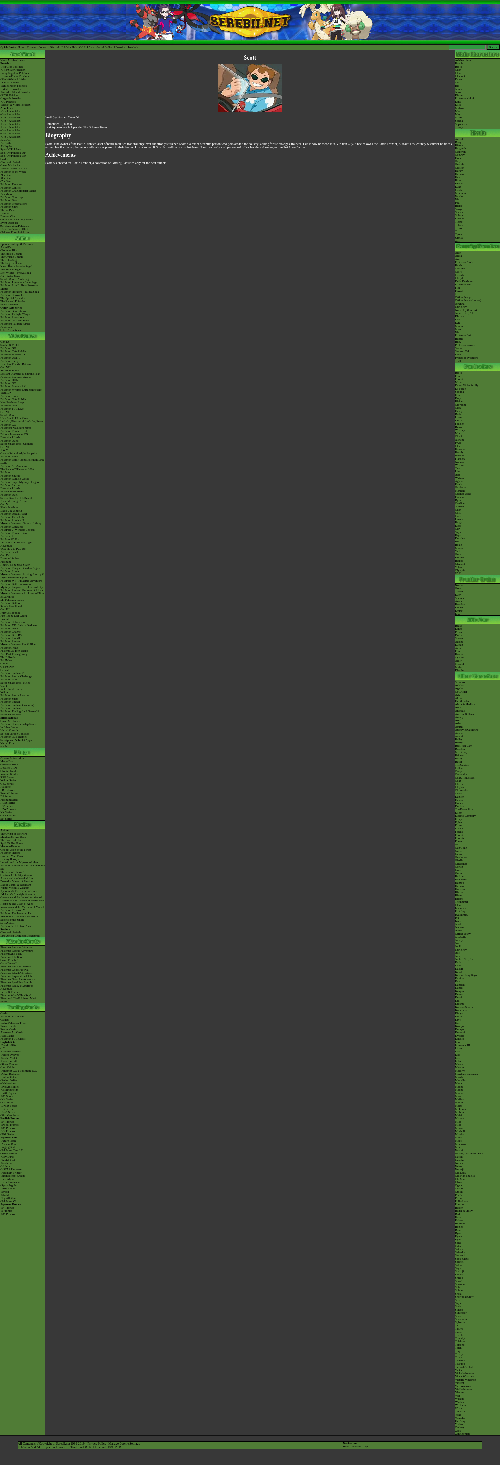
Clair (458, 446)
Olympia (460, 570)
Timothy (460, 1338)
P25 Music (6, 194)
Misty (458, 117)
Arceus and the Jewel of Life (16, 878)
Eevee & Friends (9, 992)
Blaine (459, 401)
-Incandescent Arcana (12, 1175)
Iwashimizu (461, 914)
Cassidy (459, 274)
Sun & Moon (7, 415)
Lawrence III (462, 1045)
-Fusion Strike (8, 1080)
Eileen (458, 812)
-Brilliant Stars (8, 1077)
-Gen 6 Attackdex (10, 127)
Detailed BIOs (8, 767)
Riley (458, 341)
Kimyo (459, 1013)
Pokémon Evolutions (12, 317)
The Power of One (10, 840)
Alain (458, 252)
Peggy (458, 1194)
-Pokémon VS (8, 1201)
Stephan (459, 218)
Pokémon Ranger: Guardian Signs (20, 568)
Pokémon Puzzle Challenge (16, 676)
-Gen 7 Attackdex (10, 130)
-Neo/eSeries (7, 1112)
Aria (457, 259)
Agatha (459, 481)
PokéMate (6, 660)
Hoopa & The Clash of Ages (16, 903)
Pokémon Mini (9, 679)
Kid (457, 1000)
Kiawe (459, 95)
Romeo (459, 1226)
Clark (458, 905)
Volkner (459, 506)
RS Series (5, 786)
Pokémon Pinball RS (12, 638)
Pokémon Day (8, 200)
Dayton (459, 799)
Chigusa (460, 787)
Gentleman (461, 857)
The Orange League (11, 256)
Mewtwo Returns (10, 846)
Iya (457, 917)
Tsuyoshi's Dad (464, 1366)
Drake (458, 420)
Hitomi (459, 898)
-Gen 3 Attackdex (10, 117)
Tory (457, 1351)
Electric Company (465, 815)
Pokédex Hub (69, 47)
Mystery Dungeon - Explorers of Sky (21, 587)
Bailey (459, 739)
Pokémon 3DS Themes (13, 736)
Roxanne (460, 449)
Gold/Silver (7, 666)
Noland (459, 585)
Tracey (459, 127)
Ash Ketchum (463, 60)
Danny (459, 411)
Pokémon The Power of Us (15, 913)
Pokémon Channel (10, 631)
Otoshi (459, 1191)
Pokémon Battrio (10, 603)
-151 (3, 1048)
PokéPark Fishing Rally (14, 654)
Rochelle (460, 1223)
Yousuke (460, 1417)
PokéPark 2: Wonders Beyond (17, 529)
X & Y (4, 450)
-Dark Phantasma (10, 1182)
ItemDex (5, 139)
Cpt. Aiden (461, 691)
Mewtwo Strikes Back (13, 836)
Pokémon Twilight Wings (15, 314)
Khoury (459, 316)
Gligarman (461, 863)
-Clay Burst (7, 1156)
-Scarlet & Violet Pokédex (15, 104)
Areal (458, 720)
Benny (459, 742)
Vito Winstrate (463, 1386)
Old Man (460, 1179)
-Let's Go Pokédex (11, 88)
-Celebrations (8, 1083)
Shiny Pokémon (9, 304)
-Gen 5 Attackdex (10, 124)
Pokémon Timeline (11, 184)
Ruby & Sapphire (10, 612)
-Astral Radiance (10, 1073)
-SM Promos (7, 1128)
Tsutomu (460, 1360)
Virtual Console (9, 730)
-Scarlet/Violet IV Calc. (13, 168)
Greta (458, 588)
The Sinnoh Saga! (10, 269)
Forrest (459, 290)
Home (21, 47)
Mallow (459, 108)
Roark (458, 484)
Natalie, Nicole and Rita (469, 1153)
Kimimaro (461, 1010)
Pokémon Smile (9, 396)
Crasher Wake (463, 493)
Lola (457, 319)
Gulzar (459, 873)
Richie (459, 205)
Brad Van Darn (463, 745)
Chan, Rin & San (465, 777)
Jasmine (459, 439)
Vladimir (460, 1392)
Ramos (459, 560)
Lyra (457, 322)
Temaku (459, 1335)
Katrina (459, 978)
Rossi (458, 1230)
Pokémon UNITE (10, 357)
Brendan (460, 748)
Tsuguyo (460, 1363)
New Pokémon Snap (12, 402)
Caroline (460, 268)
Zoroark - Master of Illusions (16, 881)
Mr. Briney (461, 752)
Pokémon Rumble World (14, 478)
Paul (457, 202)
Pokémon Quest (9, 440)
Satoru (459, 1265)
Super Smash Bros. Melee (15, 682)
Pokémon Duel (9, 494)
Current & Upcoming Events (16, 219)
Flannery (460, 458)
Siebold (459, 663)
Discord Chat (8, 216)
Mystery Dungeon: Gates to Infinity (20, 523)
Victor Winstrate (464, 1376)
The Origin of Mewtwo (13, 833)
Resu (458, 1217)
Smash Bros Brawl (11, 606)
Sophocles (461, 124)
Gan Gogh (461, 847)
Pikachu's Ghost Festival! (15, 969)
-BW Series (7, 1102)
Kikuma (459, 1003)
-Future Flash (8, 1140)
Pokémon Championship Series (18, 190)
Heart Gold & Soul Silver (15, 564)
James (458, 88)
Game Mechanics (10, 165)
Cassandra (461, 774)
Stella (458, 1306)
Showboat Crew (464, 1296)
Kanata (459, 971)
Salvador (460, 1252)
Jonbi (458, 946)
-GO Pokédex (8, 101)
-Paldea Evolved (9, 1054)
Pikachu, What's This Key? (15, 995)
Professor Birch (464, 262)
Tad (457, 1325)
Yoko (458, 1414)
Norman (460, 461)
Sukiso (459, 1309)
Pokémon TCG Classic (13, 1038)
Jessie (458, 92)
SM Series (6, 818)
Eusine (459, 828)
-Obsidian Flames (10, 1051)
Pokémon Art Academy (13, 466)
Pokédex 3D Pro (9, 539)
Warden (459, 1402)
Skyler (459, 1303)
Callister (460, 768)
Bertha (459, 654)
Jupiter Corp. (462, 313)
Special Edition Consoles (14, 733)
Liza (457, 471)
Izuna (458, 921)
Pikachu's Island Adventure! (16, 972)
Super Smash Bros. (11, 714)
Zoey (458, 240)
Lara (457, 1042)
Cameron (460, 151)
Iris (457, 85)
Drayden (460, 538)
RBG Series (7, 777)
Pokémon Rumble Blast (14, 533)
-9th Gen (5, 174)
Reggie (459, 338)
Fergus (459, 831)
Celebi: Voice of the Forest (15, 849)
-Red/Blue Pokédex (11, 66)
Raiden (459, 1207)
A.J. (457, 694)
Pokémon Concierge (12, 197)
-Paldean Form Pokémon (14, 232)
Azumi (459, 736)
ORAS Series (8, 815)
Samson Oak (462, 351)
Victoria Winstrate (465, 1379)
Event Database (9, 222)
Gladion (459, 167)
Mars (458, 329)
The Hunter (461, 901)
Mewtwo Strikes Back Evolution (19, 916)
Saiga (458, 1242)
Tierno (459, 221)
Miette (459, 189)
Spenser (459, 598)
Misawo (459, 1128)
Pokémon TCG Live (12, 408)
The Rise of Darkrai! (12, 871)
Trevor (459, 228)
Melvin (459, 1115)
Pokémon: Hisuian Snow (14, 320)
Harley (459, 170)
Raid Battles (7, 1035)
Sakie (458, 1245)
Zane (458, 1433)
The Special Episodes (12, 298)
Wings (458, 1408)
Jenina (458, 930)
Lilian (458, 1048)
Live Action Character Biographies (20, 935)
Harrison (460, 174)
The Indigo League (11, 253)
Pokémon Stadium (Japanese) (17, 705)
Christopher (462, 790)
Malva (458, 667)
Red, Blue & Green (11, 689)
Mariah (459, 1083)
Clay (457, 528)
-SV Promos (7, 1121)
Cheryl (459, 278)
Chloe (458, 73)
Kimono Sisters (464, 1007)
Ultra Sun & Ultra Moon (14, 418)
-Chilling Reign (9, 1089)
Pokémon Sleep (9, 361)
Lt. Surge (460, 388)
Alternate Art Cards (11, 1032)
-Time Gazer (7, 1188)
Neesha (459, 1163)
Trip (457, 231)
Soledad (459, 215)
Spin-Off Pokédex (10, 149)
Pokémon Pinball (10, 701)
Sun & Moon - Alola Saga (15, 279)
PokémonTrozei (9, 647)
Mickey (459, 1118)
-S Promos (6, 1210)
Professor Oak (463, 335)
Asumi (459, 726)
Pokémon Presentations (13, 203)
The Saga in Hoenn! (11, 263)
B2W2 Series (8, 809)
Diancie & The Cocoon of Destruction (22, 900)
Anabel (459, 601)
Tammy (459, 1331)
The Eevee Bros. (464, 809)
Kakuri (459, 968)
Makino (459, 1099)
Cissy (458, 407)
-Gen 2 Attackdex (10, 114)
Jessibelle (460, 936)
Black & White (9, 507)
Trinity (459, 1354)
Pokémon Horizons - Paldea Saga (19, 291)
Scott (458, 354)
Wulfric (459, 573)
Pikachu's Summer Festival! (16, 966)
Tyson (458, 234)
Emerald (5, 619)
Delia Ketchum (464, 281)
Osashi (459, 1188)
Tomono (460, 1344)
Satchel (459, 1261)
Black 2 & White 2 (11, 510)
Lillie (458, 104)
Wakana (459, 1398)
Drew (458, 158)
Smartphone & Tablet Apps (16, 740)
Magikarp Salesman (466, 1073)
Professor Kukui (464, 98)
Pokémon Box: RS (11, 634)
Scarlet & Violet (9, 345)
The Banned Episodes (12, 301)
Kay (457, 981)
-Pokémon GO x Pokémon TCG (18, 1070)
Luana (458, 417)
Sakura (459, 1249)
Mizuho (459, 1134)
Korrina (459, 557)
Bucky (459, 758)
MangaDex (6, 761)
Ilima (458, 180)
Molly (458, 1137)
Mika (458, 1121)
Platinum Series (9, 799)
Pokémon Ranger (10, 641)
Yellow (4, 692)
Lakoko (459, 1038)
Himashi (460, 889)
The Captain (462, 764)
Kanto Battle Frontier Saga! (16, 266)
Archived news (16, 60)
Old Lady (460, 1172)
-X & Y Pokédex (9, 82)
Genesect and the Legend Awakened (21, 897)
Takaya (459, 1328)
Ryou (458, 1233)
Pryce (458, 442)
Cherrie (459, 784)
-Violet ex (6, 1166)
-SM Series (6, 1096)
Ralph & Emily (464, 1210)
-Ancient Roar (8, 1143)
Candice (460, 503)
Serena (459, 120)
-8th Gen (5, 178)
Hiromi (459, 895)
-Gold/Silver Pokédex (12, 69)
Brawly (459, 452)
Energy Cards (8, 1029)
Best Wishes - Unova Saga (15, 272)
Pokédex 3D (7, 536)
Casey (458, 271)
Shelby (459, 1274)
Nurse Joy (461, 306)
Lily (457, 1051)
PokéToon (6, 326)
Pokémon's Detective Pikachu (17, 926)
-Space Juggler (8, 1185)
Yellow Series (8, 780)
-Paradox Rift (8, 1045)
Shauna (459, 212)
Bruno (458, 625)
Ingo (457, 613)
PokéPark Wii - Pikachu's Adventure (21, 580)
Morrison (460, 193)
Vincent (459, 1382)
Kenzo (459, 994)
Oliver (458, 1182)
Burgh (458, 522)
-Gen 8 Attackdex (10, 133)
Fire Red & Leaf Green (13, 615)
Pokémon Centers (10, 187)
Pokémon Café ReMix (13, 351)
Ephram (459, 822)
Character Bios (9, 250)
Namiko (459, 1159)
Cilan (458, 69)
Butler (458, 761)
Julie (457, 952)
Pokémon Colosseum (12, 622)
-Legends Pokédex (11, 98)
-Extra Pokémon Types (13, 1022)
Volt (457, 1395)
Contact (43, 47)
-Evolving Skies (9, 1086)
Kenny (459, 183)
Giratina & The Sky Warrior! (16, 875)
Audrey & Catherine (466, 729)
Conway (460, 154)
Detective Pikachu (10, 437)
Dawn (458, 79)
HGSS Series (7, 802)
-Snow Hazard (8, 1153)
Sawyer (459, 209)
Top (366, 1446)
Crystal (4, 669)
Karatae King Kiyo (466, 975)
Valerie (459, 567)
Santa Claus (462, 1258)
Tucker (459, 591)
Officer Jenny (463, 297)
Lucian (459, 644)
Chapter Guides (9, 770)
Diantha (459, 670)
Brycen (459, 535)
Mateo (458, 1105)
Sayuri (459, 1268)
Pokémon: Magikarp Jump (15, 427)
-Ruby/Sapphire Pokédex (14, 73)
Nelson (459, 1166)
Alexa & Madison (465, 704)
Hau (457, 177)
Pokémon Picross (10, 485)
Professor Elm (463, 284)
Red (457, 1214)
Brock (458, 66)
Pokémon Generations (13, 310)
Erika (458, 395)
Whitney (460, 430)
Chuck (459, 436)
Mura (458, 1147)
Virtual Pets (7, 743)
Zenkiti (465, 1433)
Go (457, 82)
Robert (459, 1220)
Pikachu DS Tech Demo (14, 650)
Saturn (459, 348)
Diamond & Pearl (10, 558)
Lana (458, 101)
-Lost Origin (7, 1067)
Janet (458, 924)
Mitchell (460, 1131)
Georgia (459, 164)
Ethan (458, 825)
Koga (458, 398)
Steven (459, 638)
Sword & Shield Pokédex (110, 47)
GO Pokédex (86, 47)
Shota (458, 1293)
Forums (31, 47)
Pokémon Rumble (10, 571)
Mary (458, 1096)
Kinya (458, 1016)
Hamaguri (461, 879)
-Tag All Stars (8, 1198)
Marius (459, 1093)
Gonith (459, 866)
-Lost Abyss (7, 1179)
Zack (458, 1430)
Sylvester (460, 1322)
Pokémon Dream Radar (13, 513)
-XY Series (6, 1099)
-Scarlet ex (6, 1163)
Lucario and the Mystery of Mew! (19, 862)
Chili (458, 512)
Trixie (458, 1357)
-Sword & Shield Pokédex (15, 92)
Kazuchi (460, 984)
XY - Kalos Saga (10, 275)
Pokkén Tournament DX (14, 434)
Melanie (460, 1112)
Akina (458, 698)
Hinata (459, 892)
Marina (459, 1086)
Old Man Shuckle (465, 1175)
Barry (458, 142)
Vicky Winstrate (464, 1373)
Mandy (459, 1077)
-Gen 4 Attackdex (10, 120)
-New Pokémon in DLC (14, 229)
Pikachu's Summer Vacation (16, 947)
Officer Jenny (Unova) (468, 300)
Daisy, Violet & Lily (466, 385)
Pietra (458, 1198)
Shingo (459, 1280)
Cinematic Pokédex (11, 162)
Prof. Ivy (460, 911)
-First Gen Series (10, 1115)
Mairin (459, 325)
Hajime (459, 876)
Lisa (457, 1054)
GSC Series (7, 783)
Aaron (458, 648)
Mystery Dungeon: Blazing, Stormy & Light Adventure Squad (22, 576)
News (3, 60)
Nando (459, 196)
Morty (458, 433)
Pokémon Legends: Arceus (15, 376)
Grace (458, 870)
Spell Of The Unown (12, 843)
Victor (458, 1370)
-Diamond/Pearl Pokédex (14, 76)
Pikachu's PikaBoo (11, 957)
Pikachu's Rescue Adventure (16, 950)
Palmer (459, 607)
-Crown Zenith (8, 1061)
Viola (458, 551)
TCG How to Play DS (13, 548)
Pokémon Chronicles (12, 295)
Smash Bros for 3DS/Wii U (16, 497)
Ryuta (458, 1236)
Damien (459, 796)
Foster (458, 841)
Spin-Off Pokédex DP (13, 152)
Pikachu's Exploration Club (16, 976)
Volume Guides (9, 774)
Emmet (459, 610)
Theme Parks (7, 210)
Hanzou (459, 882)
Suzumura (461, 1319)
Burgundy (461, 148)
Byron (458, 500)
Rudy (458, 414)
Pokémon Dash (9, 628)
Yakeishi (460, 1411)
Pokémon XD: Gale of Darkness (18, 625)
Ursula (459, 237)
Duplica (459, 806)
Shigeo (459, 1277)
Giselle (459, 860)
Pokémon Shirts (9, 206)
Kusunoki (460, 1032)
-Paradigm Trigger (10, 1172)
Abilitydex (6, 146)
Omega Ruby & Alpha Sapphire (18, 453)
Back (346, 1446)
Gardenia (460, 487)
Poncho (459, 1204)
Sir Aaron (460, 682)
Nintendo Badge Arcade (14, 501)
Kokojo (459, 1026)
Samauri (460, 1255)
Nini (457, 199)
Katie (458, 962)
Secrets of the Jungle (12, 919)
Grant (458, 554)
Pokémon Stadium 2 (12, 673)
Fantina (459, 497)
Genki (458, 854)
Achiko (459, 685)
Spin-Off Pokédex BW (13, 155)
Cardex (4, 159)
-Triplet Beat (7, 1159)
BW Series (6, 806)
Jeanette (459, 927)
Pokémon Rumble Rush (14, 431)
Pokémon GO (8, 348)
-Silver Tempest (9, 1064)
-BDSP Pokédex (9, 95)
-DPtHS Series (8, 1105)
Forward (356, 1446)
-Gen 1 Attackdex (10, 111)
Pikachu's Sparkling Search (16, 982)
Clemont (460, 76)
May (457, 114)
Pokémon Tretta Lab (12, 517)
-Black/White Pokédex (13, 79)
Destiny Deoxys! (10, 859)
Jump (458, 956)
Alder (458, 660)
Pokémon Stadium (10, 708)
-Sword (4, 1191)
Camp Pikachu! (9, 960)
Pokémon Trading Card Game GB (20, 711)
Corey (458, 793)
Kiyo (458, 1019)
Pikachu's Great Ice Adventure (17, 979)
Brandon (460, 604)
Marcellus (461, 1080)
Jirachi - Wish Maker (12, 856)
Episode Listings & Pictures (16, 244)
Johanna (460, 303)
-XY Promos (7, 1131)
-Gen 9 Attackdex (10, 136)
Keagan (459, 991)
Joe (457, 943)
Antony (459, 717)
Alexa (458, 255)
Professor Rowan (465, 345)
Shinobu (460, 1284)
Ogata (458, 1185)
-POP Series (7, 1134)
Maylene (460, 490)
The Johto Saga (9, 260)
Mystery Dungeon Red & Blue (18, 644)
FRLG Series (7, 790)
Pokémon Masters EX (13, 354)
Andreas (460, 710)
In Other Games (9, 727)
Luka (458, 1061)
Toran (458, 1347)
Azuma (459, 733)
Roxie (458, 544)
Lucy (458, 594)
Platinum (5, 561)
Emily (458, 819)
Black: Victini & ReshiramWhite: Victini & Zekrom (15, 886)
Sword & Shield (9, 370)
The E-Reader (8, 657)
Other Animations (10, 330)
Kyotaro (460, 1035)
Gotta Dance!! (8, 963)
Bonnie (459, 63)
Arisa (458, 723)
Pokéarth (133, 47)
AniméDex (6, 247)
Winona (459, 465)
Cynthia (459, 657)
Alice (458, 707)
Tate (457, 468)
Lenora (459, 519)
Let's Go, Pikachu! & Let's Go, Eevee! (22, 421)
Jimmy (459, 940)
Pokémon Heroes (10, 852)
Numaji (459, 1169)
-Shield (4, 1194)
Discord (54, 47)
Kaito (458, 965)
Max (457, 111)
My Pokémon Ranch (12, 599)
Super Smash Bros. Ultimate (16, 443)
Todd (458, 361)
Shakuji (459, 1271)
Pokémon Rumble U (12, 520)
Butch (458, 265)
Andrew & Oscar (464, 713)
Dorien (459, 803)
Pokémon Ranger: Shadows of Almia (21, 590)
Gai (457, 844)
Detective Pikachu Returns (15, 364)
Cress (458, 516)
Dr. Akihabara (463, 701)
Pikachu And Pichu (11, 953)
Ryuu (458, 1239)
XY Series (6, 812)
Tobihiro (460, 1341)
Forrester (460, 838)
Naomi (459, 1150)
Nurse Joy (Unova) (466, 310)
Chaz (458, 780)
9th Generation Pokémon (14, 225)
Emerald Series (9, 793)
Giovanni (460, 404)
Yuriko (459, 1424)
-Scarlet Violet (8, 1057)
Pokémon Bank (9, 456)
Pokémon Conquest (11, 526)
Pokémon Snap (9, 698)
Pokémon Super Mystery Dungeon (20, 482)
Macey (459, 1064)
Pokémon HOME (10, 380)
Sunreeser (461, 1312)
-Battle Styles (8, 1093)
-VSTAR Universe (11, 1169)
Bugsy (458, 426)
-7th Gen (5, 181)
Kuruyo (459, 1029)
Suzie (458, 1316)
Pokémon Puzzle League (14, 695)
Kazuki (459, 987)
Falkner (459, 423)
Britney (459, 755)
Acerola (459, 138)
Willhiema (461, 1405)
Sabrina (459, 391)
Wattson (459, 455)
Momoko (460, 1143)
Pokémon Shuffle (10, 475)
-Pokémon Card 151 (12, 1150)
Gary (458, 161)
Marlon (459, 547)
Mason (459, 1102)
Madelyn (460, 1070)
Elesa (458, 525)
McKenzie (461, 1108)
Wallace (459, 477)
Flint (457, 287)
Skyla (458, 532)
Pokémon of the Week (13, 171)
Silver (458, 1300)
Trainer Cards (8, 1026)
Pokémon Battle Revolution (16, 583)
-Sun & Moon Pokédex (13, 85)
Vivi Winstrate (463, 1389)
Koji (457, 1022)
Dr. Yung (460, 1421)
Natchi (459, 1156)
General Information (12, 758)
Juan (457, 474)
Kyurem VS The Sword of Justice (19, 891)
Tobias (459, 224)
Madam (459, 1067)
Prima (458, 632)
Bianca (459, 145)
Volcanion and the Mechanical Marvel (22, 906)
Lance (458, 628)
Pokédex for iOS (9, 552)
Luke (458, 186)
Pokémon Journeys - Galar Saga (18, 282)
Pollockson (461, 1201)
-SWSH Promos (9, 1124)
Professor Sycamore (466, 357)
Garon (458, 850)
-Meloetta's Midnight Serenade (18, 894)
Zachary (459, 1427)
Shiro (458, 1287)
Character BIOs (9, 764)
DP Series (5, 796)
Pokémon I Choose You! (14, 910)
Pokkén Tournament (11, 491)
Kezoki (459, 997)
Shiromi (459, 1290)
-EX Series (6, 1108)
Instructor (460, 908)
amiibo (4, 746)
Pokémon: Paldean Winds (15, 323)
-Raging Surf (7, 1147)
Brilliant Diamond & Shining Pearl (20, 373)
